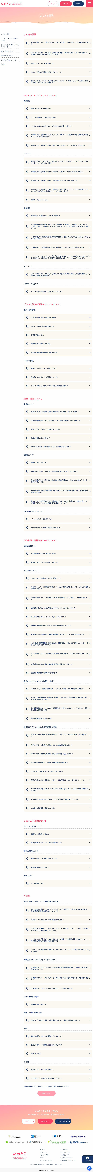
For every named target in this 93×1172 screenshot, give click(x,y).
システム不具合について (8, 60)
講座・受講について (7, 51)
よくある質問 (87, 1160)
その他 (3, 64)
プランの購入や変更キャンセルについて (10, 46)
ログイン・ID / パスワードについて (10, 39)
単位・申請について (7, 55)
